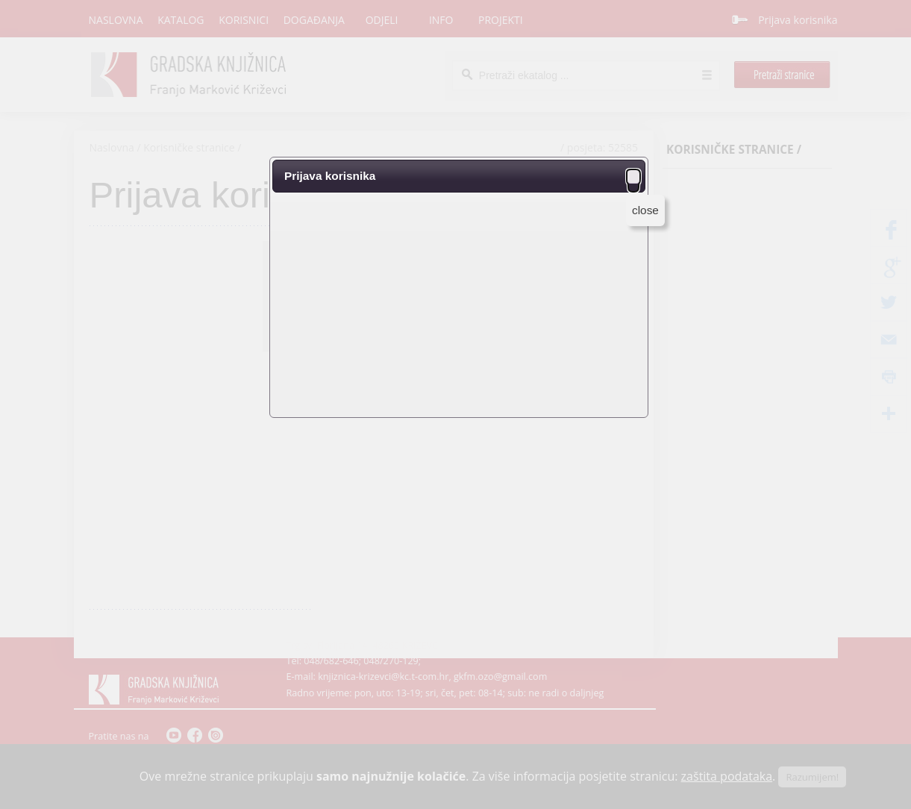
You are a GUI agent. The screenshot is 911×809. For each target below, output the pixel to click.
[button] (633, 176)
